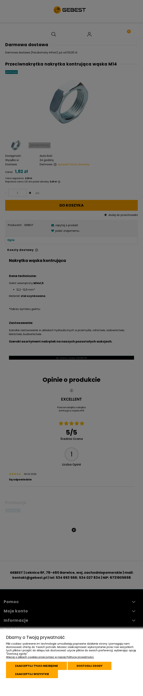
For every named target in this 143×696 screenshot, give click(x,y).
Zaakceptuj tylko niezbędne (36, 666)
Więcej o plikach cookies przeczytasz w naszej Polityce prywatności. (50, 657)
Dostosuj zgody (89, 666)
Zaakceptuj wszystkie (32, 674)
